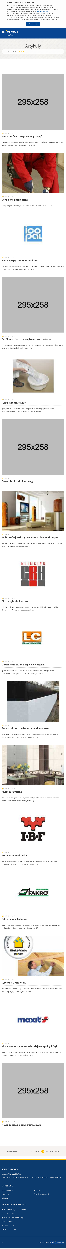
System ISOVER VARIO (14, 982)
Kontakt (37, 1190)
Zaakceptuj (33, 24)
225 (46, 1151)
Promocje (5, 1194)
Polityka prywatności (42, 1194)
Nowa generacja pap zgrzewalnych (21, 1124)
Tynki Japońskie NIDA (14, 402)
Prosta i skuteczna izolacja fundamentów (25, 728)
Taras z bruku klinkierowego (18, 481)
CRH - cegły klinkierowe (15, 601)
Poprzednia (12, 1151)
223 (39, 1151)
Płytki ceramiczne (12, 791)
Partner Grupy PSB (45, 1242)
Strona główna (11, 51)
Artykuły (5, 1198)
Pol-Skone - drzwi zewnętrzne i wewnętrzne (26, 338)
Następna (54, 1151)
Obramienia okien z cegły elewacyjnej (23, 664)
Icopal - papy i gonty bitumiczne (20, 260)
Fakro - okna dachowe (14, 918)
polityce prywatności (42, 11)
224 (43, 1151)
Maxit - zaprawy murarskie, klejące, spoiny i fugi (29, 1046)
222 (35, 1151)
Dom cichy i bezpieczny (15, 199)
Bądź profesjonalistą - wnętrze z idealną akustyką (30, 537)
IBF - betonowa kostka (14, 855)
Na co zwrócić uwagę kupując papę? (22, 136)
